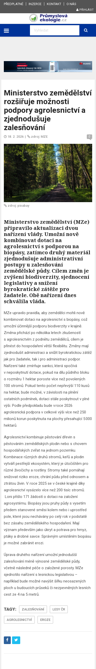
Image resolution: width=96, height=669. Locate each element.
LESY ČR (58, 609)
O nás (71, 4)
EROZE (45, 620)
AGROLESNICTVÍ (19, 620)
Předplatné (13, 4)
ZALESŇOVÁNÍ (33, 609)
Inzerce (35, 4)
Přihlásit (85, 9)
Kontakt (54, 4)
